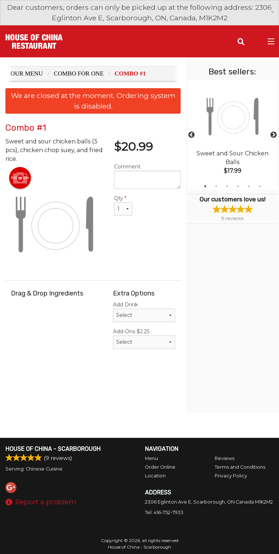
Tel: (164, 512)
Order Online (160, 467)
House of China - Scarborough (53, 448)
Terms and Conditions (240, 467)
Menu (151, 458)
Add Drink (144, 311)
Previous (191, 135)
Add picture (20, 178)
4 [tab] (238, 186)
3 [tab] (227, 186)
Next (273, 135)
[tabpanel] (232, 135)
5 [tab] (248, 186)
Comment (147, 176)
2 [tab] (216, 186)
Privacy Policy (231, 475)
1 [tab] (205, 186)
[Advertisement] (93, 389)
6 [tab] (259, 186)
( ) (255, 41)
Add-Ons (144, 338)
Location (155, 475)
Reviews (224, 458)
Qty (123, 205)
